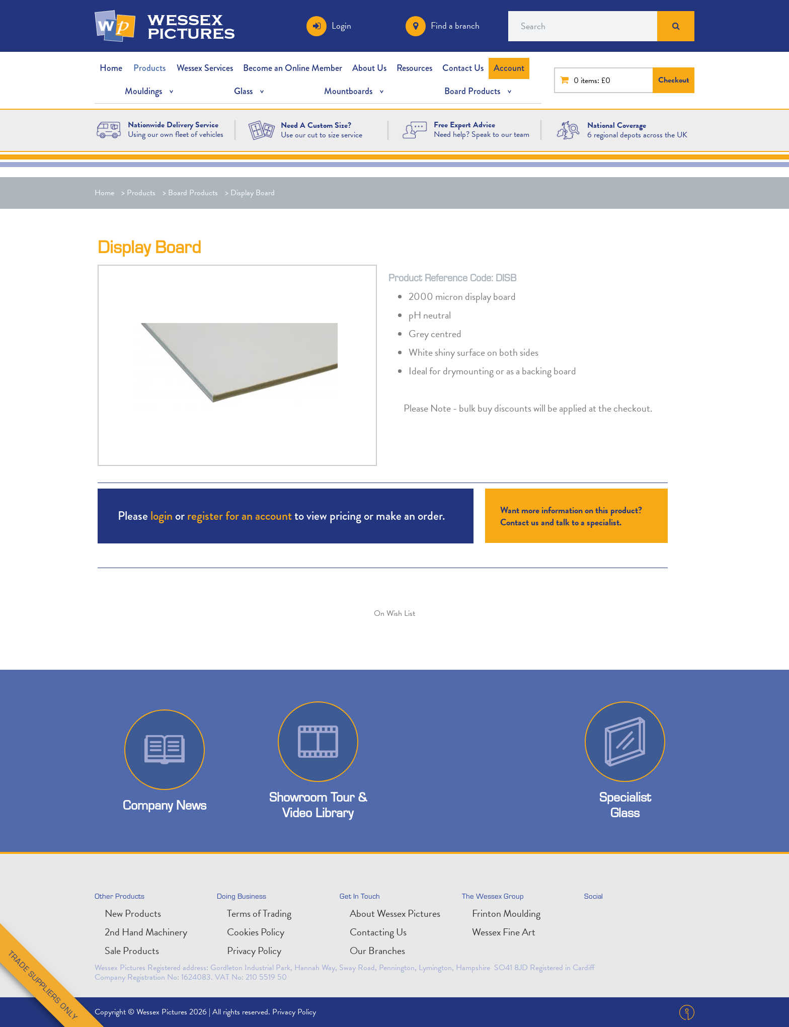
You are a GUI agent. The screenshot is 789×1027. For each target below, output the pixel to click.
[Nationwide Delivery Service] (173, 125)
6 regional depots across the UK (637, 135)
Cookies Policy (255, 931)
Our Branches (377, 950)
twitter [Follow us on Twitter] (594, 917)
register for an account (239, 515)
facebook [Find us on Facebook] (638, 917)
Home (111, 67)
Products (149, 67)
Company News (164, 805)
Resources (414, 67)
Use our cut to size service (321, 135)
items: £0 (595, 80)
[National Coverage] (616, 125)
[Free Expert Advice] (464, 125)
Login (341, 25)
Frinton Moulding (506, 913)
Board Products (472, 91)
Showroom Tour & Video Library (318, 804)
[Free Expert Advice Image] (415, 129)
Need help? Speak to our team (481, 134)
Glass (243, 91)
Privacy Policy (254, 950)
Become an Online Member (292, 67)
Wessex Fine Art (503, 931)
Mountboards (348, 91)
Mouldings (143, 91)
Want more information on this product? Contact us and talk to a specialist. (571, 516)
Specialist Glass (625, 804)
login (161, 515)
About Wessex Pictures (395, 913)
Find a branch (455, 25)
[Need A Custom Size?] (262, 129)
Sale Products (132, 950)
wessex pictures (191, 26)
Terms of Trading (259, 913)
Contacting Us (378, 931)
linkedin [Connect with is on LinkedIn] (616, 917)
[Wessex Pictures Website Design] (109, 129)
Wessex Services (205, 67)
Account (509, 67)
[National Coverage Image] (568, 129)
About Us (369, 67)
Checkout (673, 80)
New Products (133, 913)
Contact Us (463, 67)
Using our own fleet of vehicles (175, 134)
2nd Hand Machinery (146, 931)
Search (675, 26)
